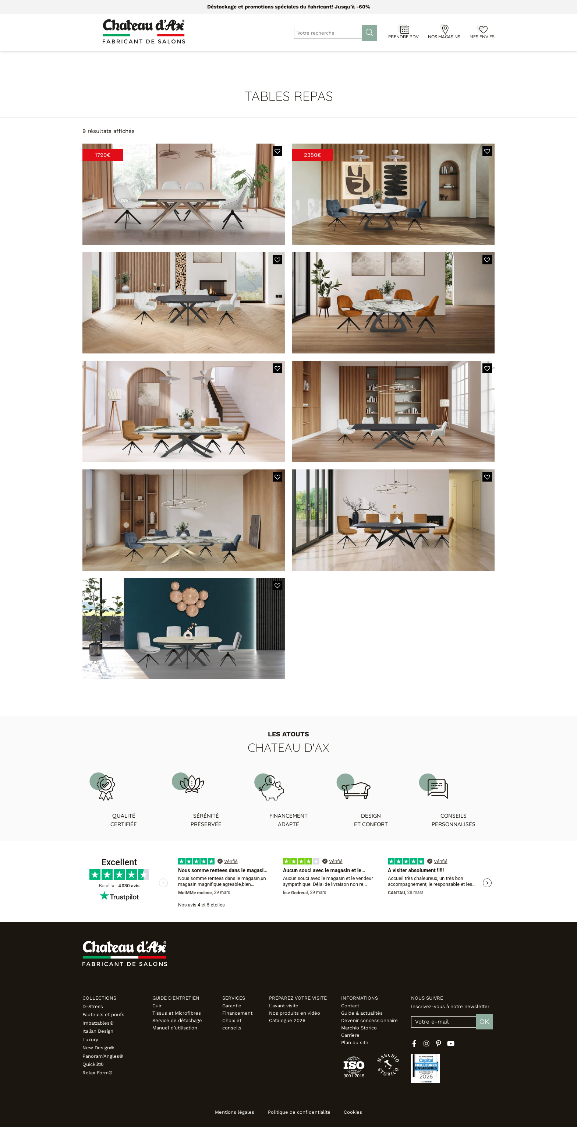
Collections (99, 998)
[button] (277, 151)
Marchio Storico (359, 1028)
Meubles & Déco (196, 58)
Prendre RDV (403, 36)
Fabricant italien (462, 58)
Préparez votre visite (298, 998)
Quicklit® (93, 1064)
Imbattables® (98, 1023)
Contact (350, 1005)
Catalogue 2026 (287, 1020)
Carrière (350, 1035)
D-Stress (92, 1006)
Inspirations (408, 58)
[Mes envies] (482, 29)
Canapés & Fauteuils (133, 58)
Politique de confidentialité (299, 1112)
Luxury (90, 1039)
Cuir (157, 1005)
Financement (237, 1013)
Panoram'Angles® (102, 1056)
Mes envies (482, 36)
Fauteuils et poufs (103, 1014)
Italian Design (97, 1031)
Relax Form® (97, 1072)
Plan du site (354, 1042)
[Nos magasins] (444, 29)
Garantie (231, 1005)
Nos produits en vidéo (294, 1013)
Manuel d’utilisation (174, 1028)
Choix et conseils (231, 1024)
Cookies (359, 1112)
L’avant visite (283, 1005)
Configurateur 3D (342, 58)
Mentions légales (228, 1112)
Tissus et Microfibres (176, 1013)
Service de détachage (177, 1020)
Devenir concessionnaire (369, 1020)
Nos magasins (444, 36)
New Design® (98, 1047)
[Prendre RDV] (403, 29)
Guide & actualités (362, 1013)
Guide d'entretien (175, 998)
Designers (290, 58)
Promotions (247, 58)
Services (233, 998)
